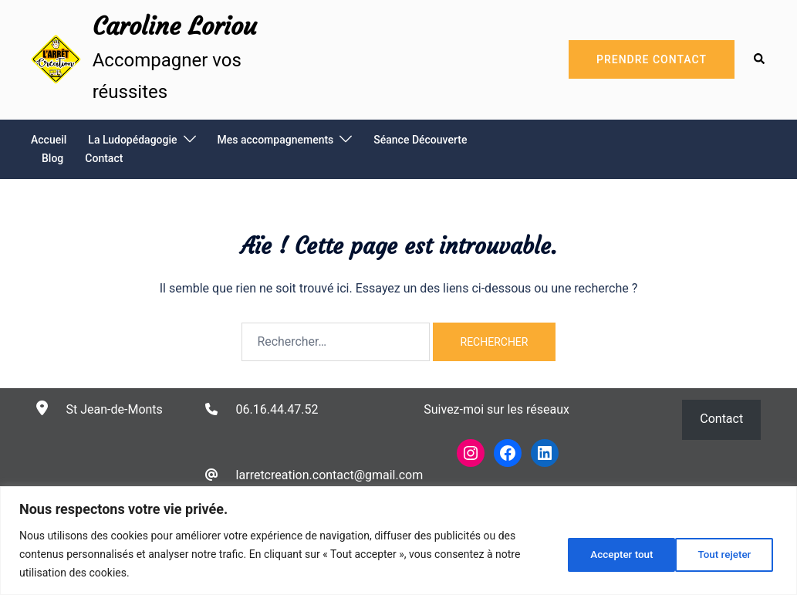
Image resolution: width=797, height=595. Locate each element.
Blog (52, 158)
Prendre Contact (651, 59)
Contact (104, 158)
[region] (398, 540)
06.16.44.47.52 (277, 409)
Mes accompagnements (276, 140)
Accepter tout (722, 554)
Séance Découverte (420, 140)
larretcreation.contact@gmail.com (330, 475)
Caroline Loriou (175, 26)
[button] (760, 59)
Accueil (48, 140)
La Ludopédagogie (132, 140)
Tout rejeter (611, 554)
